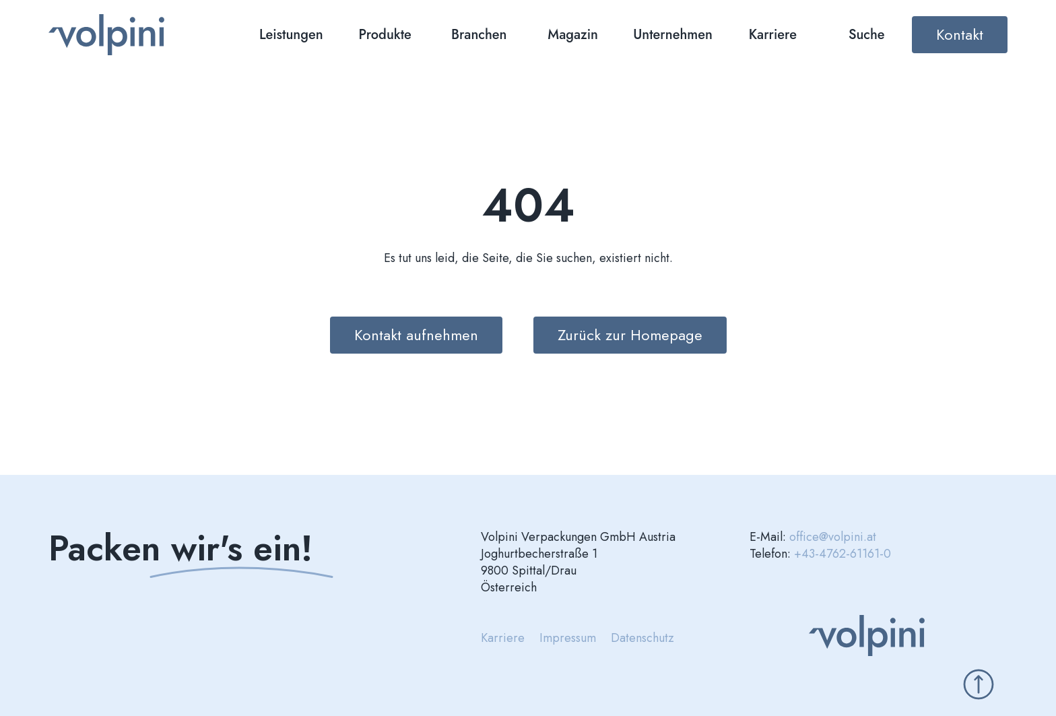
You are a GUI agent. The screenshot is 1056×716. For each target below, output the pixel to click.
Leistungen (291, 34)
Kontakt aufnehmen (416, 335)
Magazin (573, 34)
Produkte (385, 34)
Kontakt (959, 34)
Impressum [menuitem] (567, 638)
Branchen (479, 34)
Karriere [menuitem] (503, 638)
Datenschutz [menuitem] (642, 638)
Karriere (773, 34)
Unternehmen (673, 34)
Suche (867, 34)
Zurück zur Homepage (630, 335)
